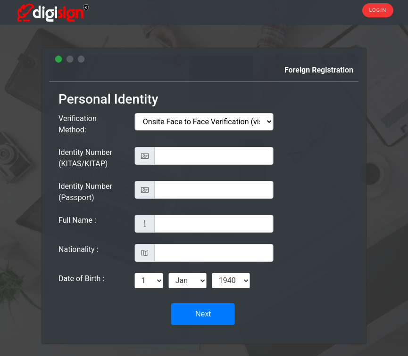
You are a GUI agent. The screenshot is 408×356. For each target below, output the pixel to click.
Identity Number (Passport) (85, 192)
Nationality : (78, 249)
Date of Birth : (81, 278)
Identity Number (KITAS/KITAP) (85, 158)
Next (203, 314)
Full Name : (77, 220)
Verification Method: (77, 124)
